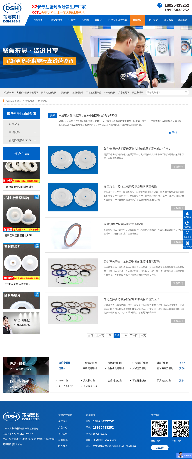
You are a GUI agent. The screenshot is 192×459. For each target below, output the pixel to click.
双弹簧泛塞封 (90, 368)
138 (109, 335)
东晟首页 (38, 20)
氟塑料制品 (77, 92)
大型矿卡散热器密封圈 (27, 92)
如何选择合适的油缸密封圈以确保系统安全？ (132, 299)
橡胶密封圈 (56, 20)
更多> (182, 362)
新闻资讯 (137, 20)
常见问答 (14, 132)
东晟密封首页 (65, 415)
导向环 (98, 20)
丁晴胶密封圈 (90, 362)
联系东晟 (168, 20)
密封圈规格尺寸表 (20, 140)
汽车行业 (63, 380)
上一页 (100, 335)
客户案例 (63, 433)
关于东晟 (153, 20)
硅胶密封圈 (163, 362)
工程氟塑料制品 (93, 92)
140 (124, 335)
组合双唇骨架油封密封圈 (20, 187)
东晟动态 (14, 124)
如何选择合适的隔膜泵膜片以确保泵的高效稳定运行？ (137, 148)
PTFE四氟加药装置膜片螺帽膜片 (23, 285)
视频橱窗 (182, 20)
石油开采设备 (139, 380)
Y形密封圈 (64, 92)
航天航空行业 (164, 380)
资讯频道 (30, 100)
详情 (174, 132)
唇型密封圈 (137, 92)
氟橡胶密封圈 (115, 362)
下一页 (133, 335)
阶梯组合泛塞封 (116, 368)
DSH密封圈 (110, 92)
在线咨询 (160, 447)
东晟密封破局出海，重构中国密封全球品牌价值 (88, 115)
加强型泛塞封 (139, 368)
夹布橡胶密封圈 (140, 362)
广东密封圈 (123, 92)
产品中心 (63, 427)
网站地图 (7, 444)
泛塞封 (72, 20)
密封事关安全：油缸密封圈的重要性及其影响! (132, 261)
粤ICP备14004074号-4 (22, 434)
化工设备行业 (66, 386)
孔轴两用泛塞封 (165, 368)
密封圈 (85, 20)
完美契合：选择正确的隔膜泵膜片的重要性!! (131, 186)
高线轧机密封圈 (48, 92)
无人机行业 (89, 380)
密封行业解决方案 (117, 20)
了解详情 (178, 166)
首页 (19, 100)
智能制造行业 (115, 380)
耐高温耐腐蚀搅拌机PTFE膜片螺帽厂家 (26, 236)
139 (117, 335)
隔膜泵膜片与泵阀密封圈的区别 (123, 224)
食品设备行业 (90, 386)
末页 (143, 335)
